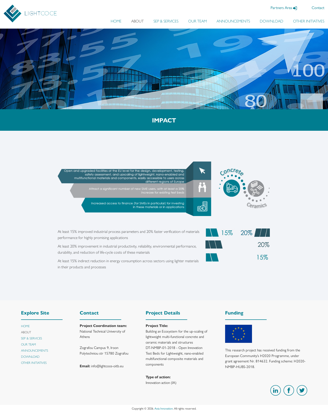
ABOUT (137, 21)
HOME (116, 21)
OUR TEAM (197, 21)
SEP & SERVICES (165, 21)
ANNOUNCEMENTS (233, 21)
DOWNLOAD (271, 21)
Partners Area (284, 7)
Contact (318, 7)
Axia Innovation (163, 408)
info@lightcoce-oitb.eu (107, 365)
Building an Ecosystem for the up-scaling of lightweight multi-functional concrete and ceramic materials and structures (176, 336)
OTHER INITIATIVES (308, 21)
